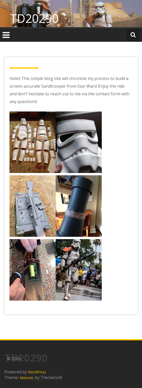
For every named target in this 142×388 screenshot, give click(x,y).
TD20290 (34, 18)
